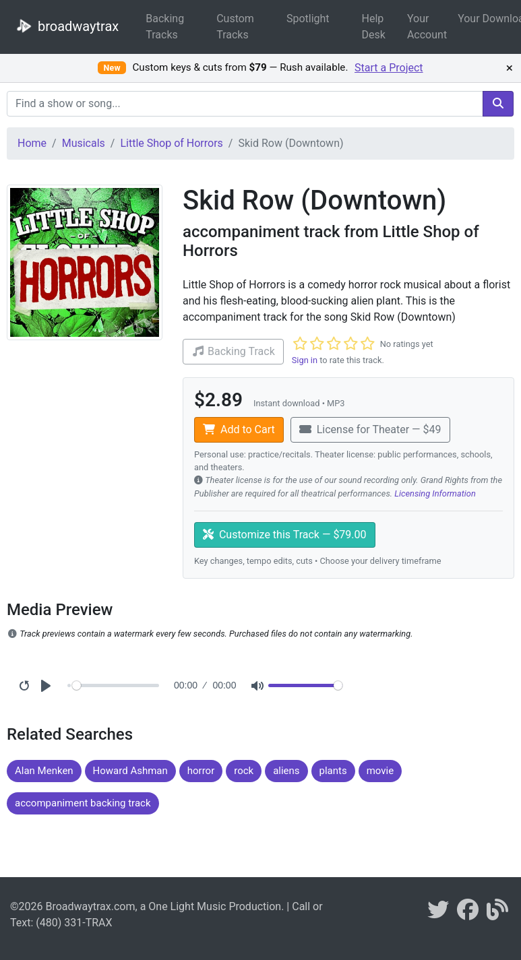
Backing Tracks (165, 26)
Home (32, 143)
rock (243, 771)
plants (333, 771)
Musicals (83, 143)
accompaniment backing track (83, 803)
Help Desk (374, 26)
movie (380, 771)
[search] (498, 104)
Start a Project (389, 67)
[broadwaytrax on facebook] (467, 913)
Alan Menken (44, 771)
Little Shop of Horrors (171, 143)
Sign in (304, 360)
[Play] (46, 686)
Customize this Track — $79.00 (285, 534)
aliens (286, 771)
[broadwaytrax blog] (497, 913)
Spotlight (308, 18)
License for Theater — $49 (370, 429)
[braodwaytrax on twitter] (438, 913)
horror (200, 771)
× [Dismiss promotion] (509, 68)
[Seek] (115, 685)
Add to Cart (239, 429)
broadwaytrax (65, 25)
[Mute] (257, 686)
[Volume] (305, 685)
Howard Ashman (130, 771)
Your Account (427, 26)
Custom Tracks (235, 26)
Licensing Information (435, 493)
